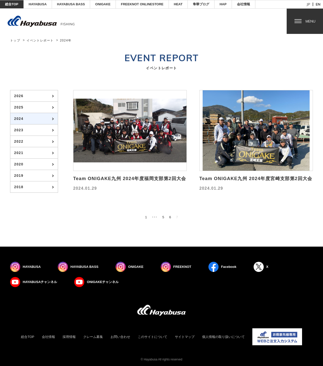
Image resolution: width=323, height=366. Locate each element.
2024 (18, 119)
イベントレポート (39, 40)
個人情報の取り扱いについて (223, 336)
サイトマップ (185, 336)
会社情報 (243, 4)
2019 (18, 176)
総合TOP (11, 4)
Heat (178, 4)
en (318, 4)
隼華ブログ (201, 4)
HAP (223, 4)
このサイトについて (152, 336)
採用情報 (69, 336)
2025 (18, 107)
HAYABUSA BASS (71, 4)
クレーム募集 (93, 336)
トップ (15, 40)
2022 (18, 141)
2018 (18, 187)
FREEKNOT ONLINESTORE (142, 4)
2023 (18, 130)
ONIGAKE (103, 4)
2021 (18, 153)
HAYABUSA (38, 4)
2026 (18, 96)
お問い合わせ (120, 336)
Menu (310, 21)
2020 (18, 164)
